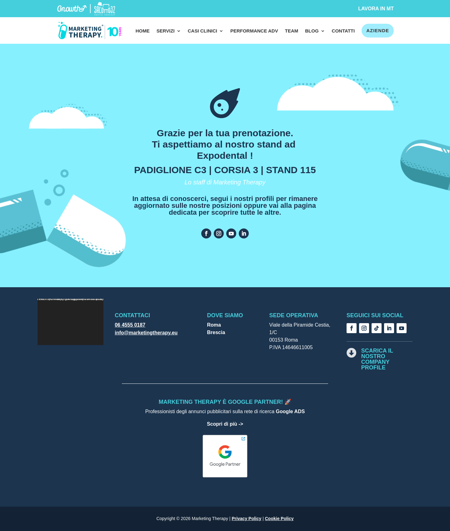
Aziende (377, 30)
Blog (311, 31)
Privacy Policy (246, 518)
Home (143, 31)
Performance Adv (254, 31)
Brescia (216, 332)
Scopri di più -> (225, 424)
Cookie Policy (279, 518)
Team (291, 31)
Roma (214, 325)
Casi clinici (202, 31)
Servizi (166, 31)
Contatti (343, 31)
